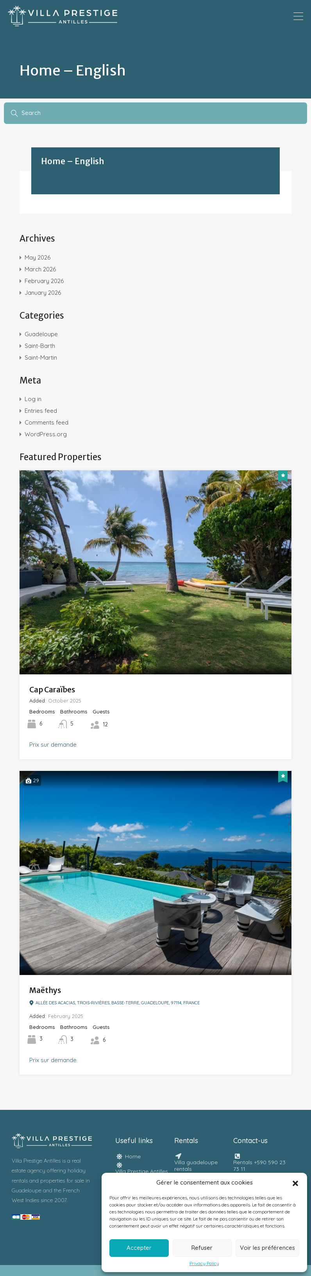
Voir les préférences (267, 1247)
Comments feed (46, 422)
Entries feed (41, 410)
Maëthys (45, 990)
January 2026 (43, 292)
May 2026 (37, 257)
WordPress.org (46, 434)
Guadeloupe (41, 334)
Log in (33, 399)
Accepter (139, 1247)
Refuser (202, 1247)
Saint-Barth (40, 345)
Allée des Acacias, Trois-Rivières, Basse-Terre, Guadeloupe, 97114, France (114, 1003)
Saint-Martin (41, 357)
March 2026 (40, 269)
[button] (295, 1182)
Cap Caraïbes (52, 689)
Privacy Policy (204, 1263)
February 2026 (44, 281)
